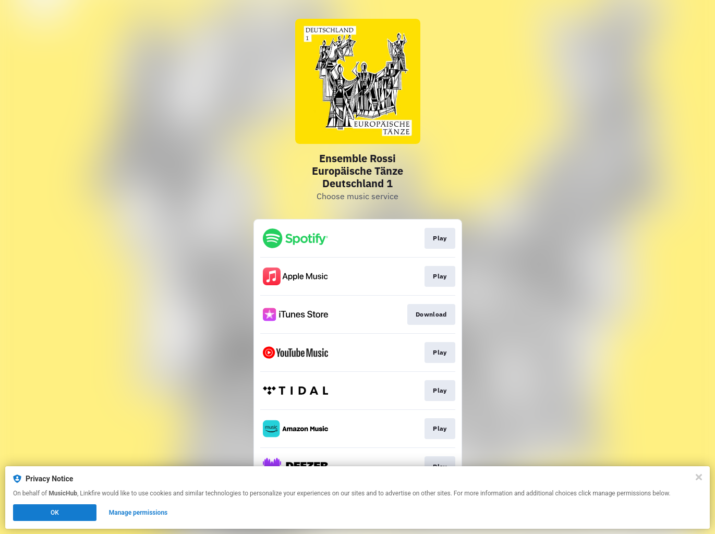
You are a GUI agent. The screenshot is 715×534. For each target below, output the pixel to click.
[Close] (698, 477)
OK (55, 512)
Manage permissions (138, 512)
